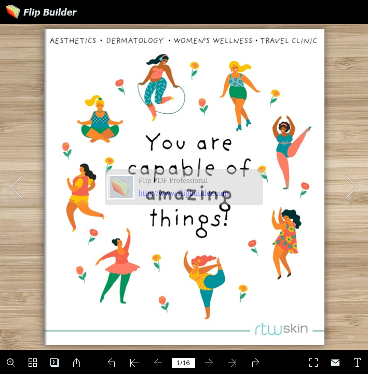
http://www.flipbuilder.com (184, 193)
